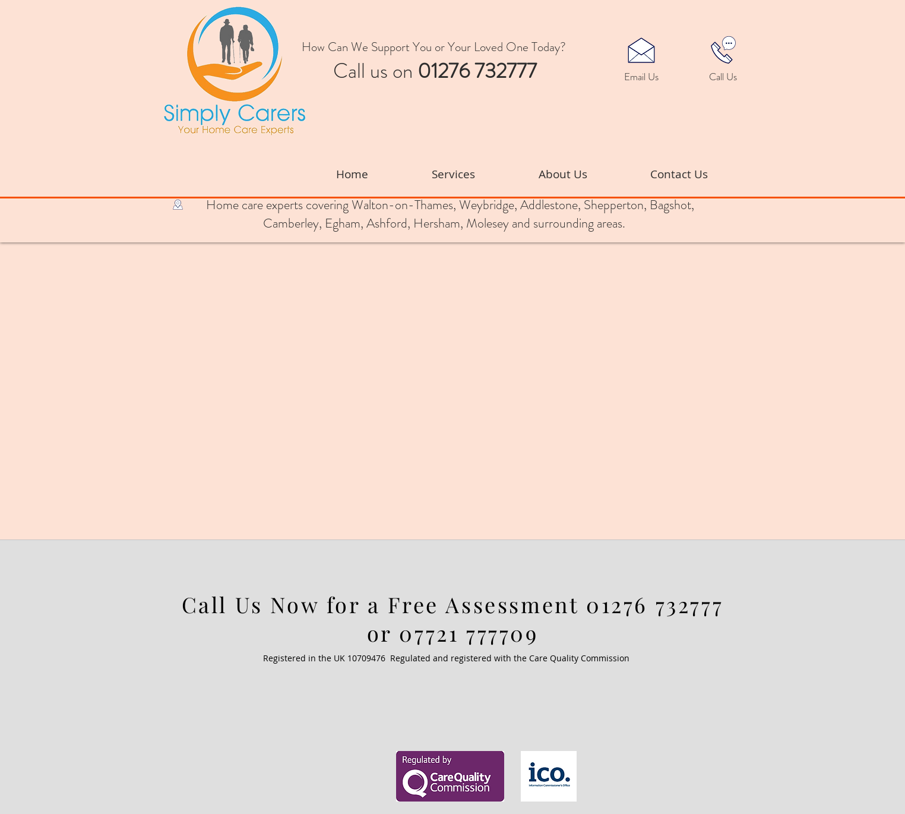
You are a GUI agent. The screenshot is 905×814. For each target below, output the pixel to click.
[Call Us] (723, 77)
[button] (641, 49)
